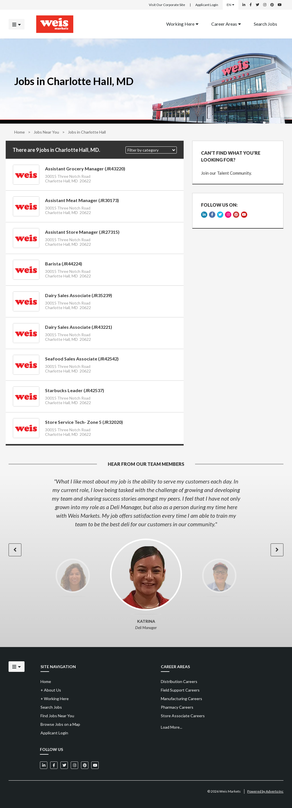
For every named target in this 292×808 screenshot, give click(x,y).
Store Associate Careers (183, 715)
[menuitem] (182, 24)
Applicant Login (206, 5)
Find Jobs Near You (57, 715)
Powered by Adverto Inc (265, 791)
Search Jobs (265, 23)
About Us (50, 690)
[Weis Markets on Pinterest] (272, 5)
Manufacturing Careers (181, 698)
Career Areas (226, 23)
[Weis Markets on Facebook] (251, 5)
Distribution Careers (179, 681)
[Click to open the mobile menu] (17, 24)
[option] (146, 502)
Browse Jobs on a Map (60, 724)
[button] (151, 150)
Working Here (182, 23)
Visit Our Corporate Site (167, 5)
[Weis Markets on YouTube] (279, 5)
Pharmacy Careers (177, 707)
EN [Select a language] (230, 5)
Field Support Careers (180, 690)
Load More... (171, 727)
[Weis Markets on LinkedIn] (244, 5)
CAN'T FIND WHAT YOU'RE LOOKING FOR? (230, 156)
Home (19, 132)
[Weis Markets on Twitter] (257, 5)
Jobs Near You (46, 132)
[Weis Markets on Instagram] (264, 5)
